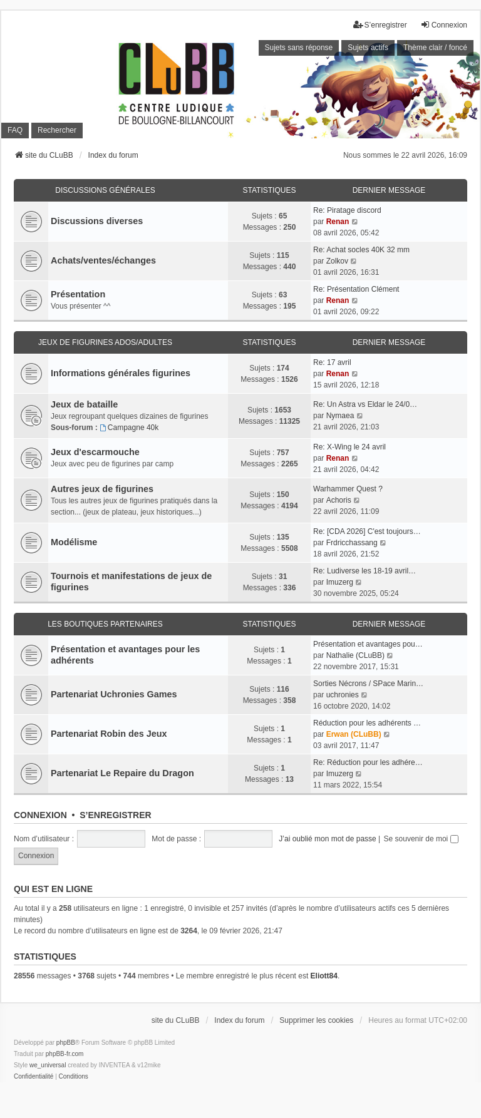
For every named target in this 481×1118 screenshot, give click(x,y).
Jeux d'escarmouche (95, 452)
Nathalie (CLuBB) (355, 655)
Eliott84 (324, 976)
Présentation (78, 294)
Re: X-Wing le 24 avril (349, 447)
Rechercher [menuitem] (57, 130)
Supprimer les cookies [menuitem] (316, 1020)
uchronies (342, 694)
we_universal (47, 1065)
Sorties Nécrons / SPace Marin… (368, 683)
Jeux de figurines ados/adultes (105, 342)
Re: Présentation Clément (356, 289)
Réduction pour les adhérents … (367, 723)
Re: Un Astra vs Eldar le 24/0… (365, 404)
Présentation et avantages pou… (368, 644)
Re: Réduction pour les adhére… (368, 762)
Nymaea (340, 415)
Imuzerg (339, 582)
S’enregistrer (115, 815)
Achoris (338, 500)
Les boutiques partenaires (105, 624)
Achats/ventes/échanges (103, 260)
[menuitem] (33, 1076)
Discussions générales (105, 190)
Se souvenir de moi (421, 838)
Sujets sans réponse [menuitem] (299, 47)
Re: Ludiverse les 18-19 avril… (364, 571)
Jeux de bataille (84, 404)
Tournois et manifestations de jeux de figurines (131, 581)
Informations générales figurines (120, 373)
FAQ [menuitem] (15, 130)
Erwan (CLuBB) (353, 734)
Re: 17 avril (332, 362)
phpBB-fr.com (65, 1053)
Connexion (40, 815)
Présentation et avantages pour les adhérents (125, 654)
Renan (337, 221)
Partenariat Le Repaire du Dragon (122, 773)
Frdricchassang (352, 542)
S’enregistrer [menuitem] (380, 24)
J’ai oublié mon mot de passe (327, 838)
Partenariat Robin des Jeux (109, 734)
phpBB (65, 1042)
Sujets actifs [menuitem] (368, 47)
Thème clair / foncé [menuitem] (435, 47)
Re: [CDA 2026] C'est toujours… (367, 531)
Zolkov (337, 261)
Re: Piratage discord (347, 210)
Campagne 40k (129, 427)
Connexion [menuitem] (443, 24)
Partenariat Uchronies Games (114, 694)
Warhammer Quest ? (348, 489)
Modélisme (74, 542)
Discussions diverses (97, 221)
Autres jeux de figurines (102, 489)
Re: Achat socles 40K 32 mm (361, 249)
